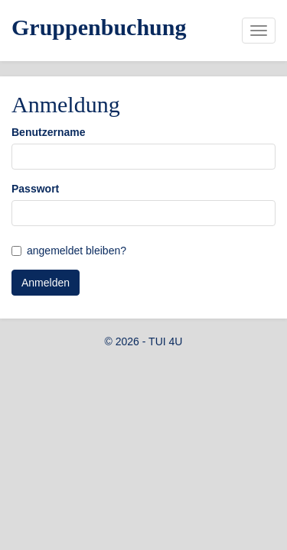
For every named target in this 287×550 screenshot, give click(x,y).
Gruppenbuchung (98, 27)
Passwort (35, 189)
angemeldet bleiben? (76, 250)
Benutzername (48, 132)
